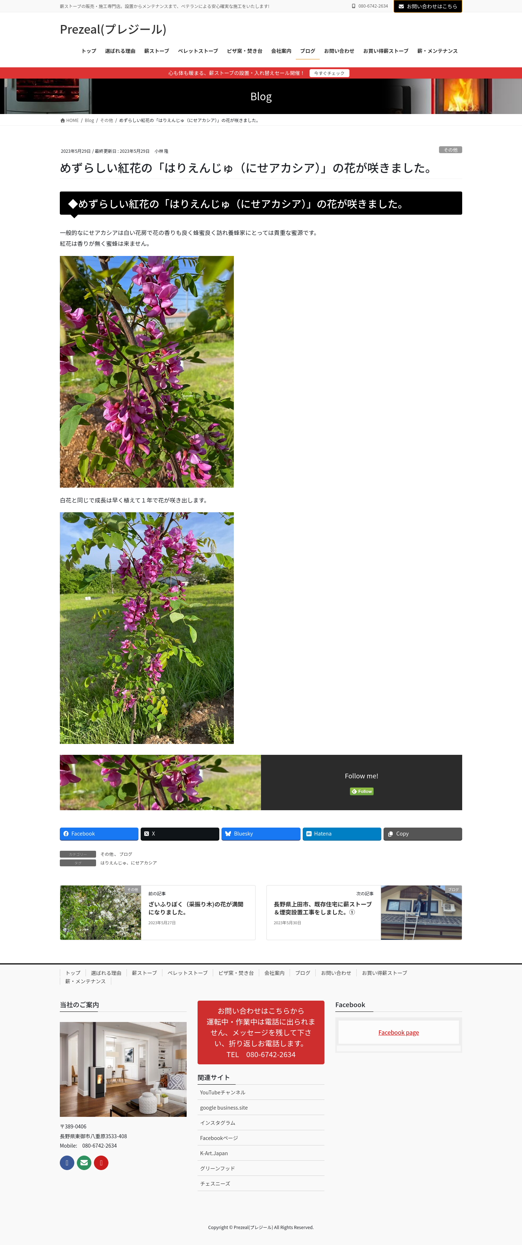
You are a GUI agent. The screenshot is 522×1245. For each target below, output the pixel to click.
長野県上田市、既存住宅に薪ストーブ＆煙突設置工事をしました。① (323, 908)
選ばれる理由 (106, 972)
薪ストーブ (144, 972)
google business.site (224, 1107)
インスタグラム (217, 1122)
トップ (72, 972)
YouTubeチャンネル (223, 1092)
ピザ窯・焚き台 (236, 972)
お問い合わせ (336, 972)
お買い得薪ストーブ (384, 972)
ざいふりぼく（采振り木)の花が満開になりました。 (195, 908)
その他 (450, 149)
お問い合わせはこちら (428, 6)
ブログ (125, 854)
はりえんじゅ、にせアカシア (128, 862)
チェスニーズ (215, 1183)
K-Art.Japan (214, 1153)
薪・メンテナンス (85, 981)
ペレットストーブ (187, 972)
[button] (261, 1032)
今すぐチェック (329, 73)
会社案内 (274, 972)
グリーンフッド (217, 1168)
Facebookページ (219, 1137)
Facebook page (398, 1032)
